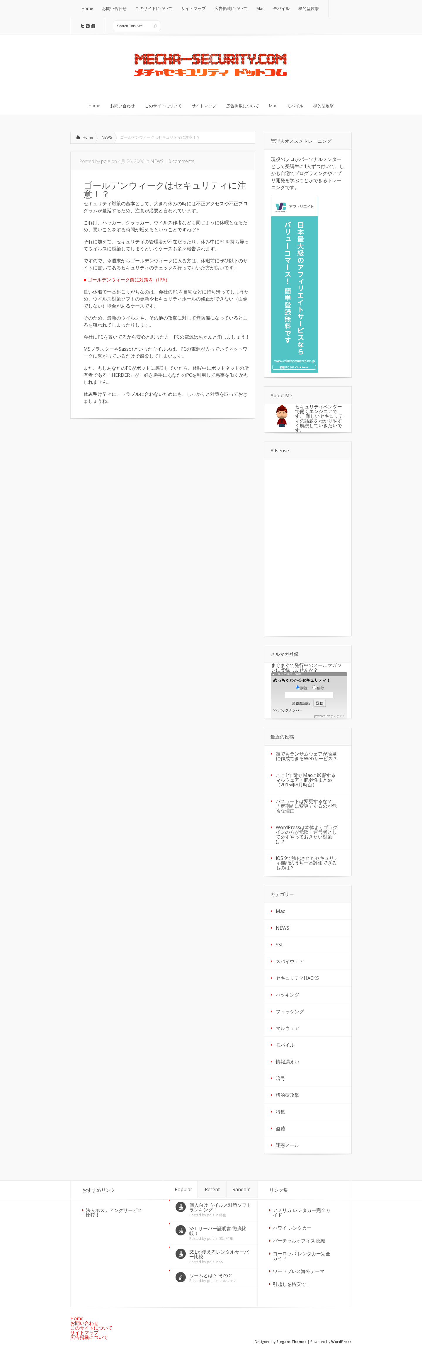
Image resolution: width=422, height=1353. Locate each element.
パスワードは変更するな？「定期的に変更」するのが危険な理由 (306, 806)
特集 (280, 1111)
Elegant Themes (291, 1341)
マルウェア (287, 1028)
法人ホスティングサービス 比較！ (114, 1212)
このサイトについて (91, 1328)
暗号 (280, 1078)
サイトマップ (84, 1332)
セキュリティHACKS (297, 978)
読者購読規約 (301, 703)
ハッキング (287, 995)
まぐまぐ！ (338, 716)
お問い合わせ (84, 1323)
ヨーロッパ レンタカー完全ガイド (301, 1256)
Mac (280, 911)
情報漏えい (287, 1061)
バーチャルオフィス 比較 (299, 1240)
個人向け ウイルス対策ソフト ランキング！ (220, 1207)
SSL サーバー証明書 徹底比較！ (217, 1230)
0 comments (181, 161)
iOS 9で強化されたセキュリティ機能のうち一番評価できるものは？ (307, 863)
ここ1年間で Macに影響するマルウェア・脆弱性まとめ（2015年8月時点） (306, 780)
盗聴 (280, 1128)
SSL (280, 944)
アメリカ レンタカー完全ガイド (301, 1212)
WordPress (341, 1341)
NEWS (107, 137)
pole (105, 161)
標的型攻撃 (287, 1095)
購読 (301, 687)
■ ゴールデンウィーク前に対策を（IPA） (127, 279)
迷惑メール (287, 1145)
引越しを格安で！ (291, 1284)
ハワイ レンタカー (292, 1228)
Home (88, 137)
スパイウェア (290, 961)
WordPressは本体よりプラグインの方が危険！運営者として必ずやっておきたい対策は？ (307, 834)
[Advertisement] (119, 468)
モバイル (285, 1045)
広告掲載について (89, 1337)
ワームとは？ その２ (211, 1275)
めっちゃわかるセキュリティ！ (302, 680)
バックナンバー (290, 710)
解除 (318, 687)
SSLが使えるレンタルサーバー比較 (219, 1254)
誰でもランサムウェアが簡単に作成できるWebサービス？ (306, 756)
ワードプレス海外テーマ (298, 1271)
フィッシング (290, 1011)
